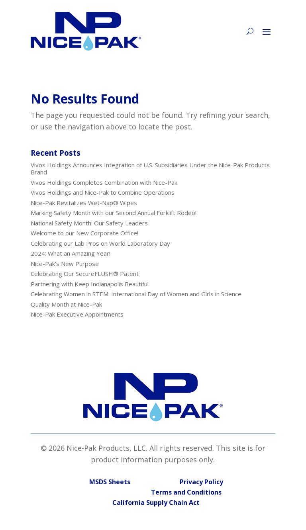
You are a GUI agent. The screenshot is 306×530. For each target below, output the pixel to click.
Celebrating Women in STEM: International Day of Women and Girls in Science (136, 294)
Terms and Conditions (156, 492)
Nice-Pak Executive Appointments (77, 314)
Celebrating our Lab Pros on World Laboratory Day (100, 243)
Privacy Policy (201, 481)
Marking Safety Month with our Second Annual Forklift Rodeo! (113, 213)
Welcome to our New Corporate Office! (84, 233)
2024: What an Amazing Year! (70, 253)
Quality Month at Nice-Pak (66, 304)
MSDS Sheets (109, 481)
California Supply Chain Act (156, 502)
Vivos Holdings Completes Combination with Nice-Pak (104, 182)
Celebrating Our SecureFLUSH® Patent (85, 274)
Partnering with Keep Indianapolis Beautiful (90, 284)
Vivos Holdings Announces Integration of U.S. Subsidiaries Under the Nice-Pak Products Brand (150, 168)
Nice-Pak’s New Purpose (65, 264)
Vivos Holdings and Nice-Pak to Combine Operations (103, 192)
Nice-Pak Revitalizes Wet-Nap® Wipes (84, 203)
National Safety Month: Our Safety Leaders (89, 223)
